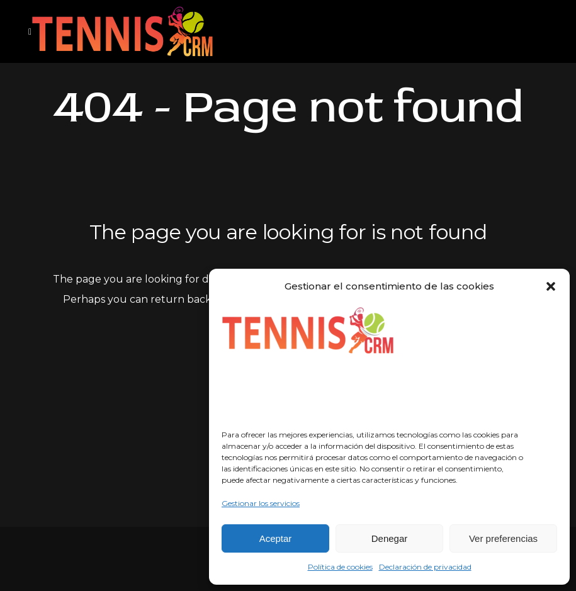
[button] (551, 286)
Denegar (389, 538)
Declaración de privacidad (425, 566)
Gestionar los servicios (261, 503)
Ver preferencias (503, 538)
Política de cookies (340, 566)
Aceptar (275, 538)
